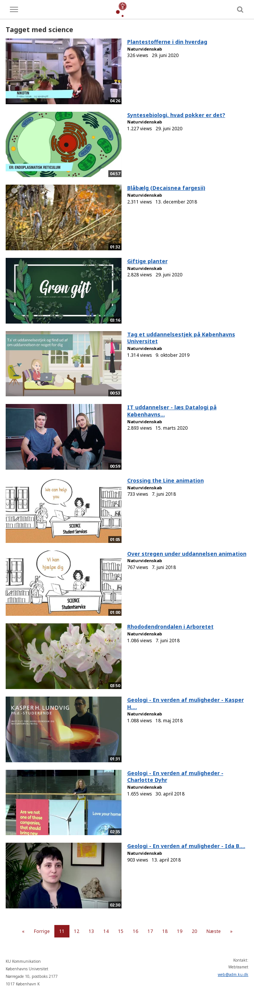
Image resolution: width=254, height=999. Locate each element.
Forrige (42, 931)
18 (165, 931)
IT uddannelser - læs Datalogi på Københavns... (172, 411)
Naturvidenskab (144, 49)
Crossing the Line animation (165, 480)
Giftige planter (147, 261)
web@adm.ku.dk (233, 974)
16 (135, 931)
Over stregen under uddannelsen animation (186, 553)
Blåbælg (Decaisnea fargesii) (166, 187)
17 (150, 931)
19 (179, 931)
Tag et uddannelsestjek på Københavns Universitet (181, 338)
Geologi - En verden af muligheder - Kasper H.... (185, 703)
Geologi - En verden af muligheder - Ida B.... (186, 845)
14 (106, 931)
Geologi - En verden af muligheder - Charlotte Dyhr (175, 776)
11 (62, 931)
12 (76, 931)
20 (194, 931)
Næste (213, 931)
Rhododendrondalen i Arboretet (170, 626)
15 (120, 931)
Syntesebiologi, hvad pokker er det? (176, 115)
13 (91, 931)
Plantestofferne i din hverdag (167, 41)
